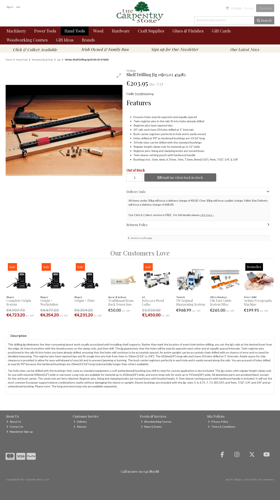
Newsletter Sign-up (19, 431)
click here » (207, 215)
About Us (13, 421)
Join (18, 6)
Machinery (16, 30)
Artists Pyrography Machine (258, 302)
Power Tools (45, 30)
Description (18, 335)
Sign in (9, 6)
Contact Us (14, 426)
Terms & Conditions (221, 426)
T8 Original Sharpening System (190, 302)
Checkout (265, 8)
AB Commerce (266, 479)
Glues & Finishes (188, 30)
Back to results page (141, 237)
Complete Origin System (18, 302)
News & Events (151, 426)
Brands (88, 39)
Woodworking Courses (27, 39)
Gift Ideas (65, 39)
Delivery (80, 421)
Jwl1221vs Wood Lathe (153, 302)
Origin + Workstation (49, 302)
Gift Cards (221, 30)
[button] (119, 75)
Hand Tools (75, 30)
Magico (238, 479)
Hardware (121, 30)
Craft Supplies (151, 30)
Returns (80, 426)
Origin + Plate (84, 300)
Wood (98, 30)
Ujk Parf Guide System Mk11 (220, 302)
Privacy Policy (218, 421)
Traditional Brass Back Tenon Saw (120, 302)
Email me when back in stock (180, 177)
